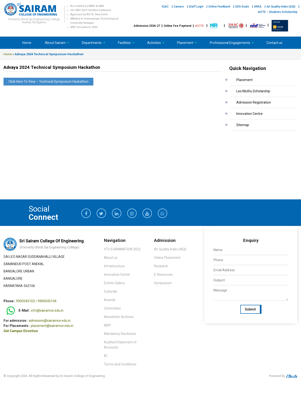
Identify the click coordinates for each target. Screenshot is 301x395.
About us (110, 257)
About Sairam (55, 43)
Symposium (163, 283)
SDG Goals (242, 6)
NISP (107, 325)
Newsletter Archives (119, 317)
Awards (109, 300)
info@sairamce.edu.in (47, 311)
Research (161, 266)
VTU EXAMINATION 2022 (122, 249)
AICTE (199, 25)
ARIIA (257, 6)
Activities (154, 43)
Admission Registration (253, 102)
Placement (185, 43)
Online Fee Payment (177, 25)
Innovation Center (117, 274)
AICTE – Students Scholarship (277, 12)
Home (26, 43)
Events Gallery (114, 283)
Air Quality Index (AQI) (280, 6)
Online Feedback (219, 6)
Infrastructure (114, 266)
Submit (250, 309)
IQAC (165, 6)
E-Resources (163, 274)
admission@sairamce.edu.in (50, 320)
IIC (105, 356)
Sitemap (242, 125)
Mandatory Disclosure (120, 334)
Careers (179, 6)
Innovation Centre (249, 114)
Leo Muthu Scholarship (253, 91)
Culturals (110, 291)
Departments (92, 43)
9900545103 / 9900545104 (36, 301)
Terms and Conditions (120, 364)
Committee (112, 308)
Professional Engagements (230, 43)
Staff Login (196, 6)
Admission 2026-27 (147, 25)
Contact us (274, 43)
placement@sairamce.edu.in (52, 326)
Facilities (124, 43)
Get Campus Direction (21, 331)
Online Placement (167, 257)
